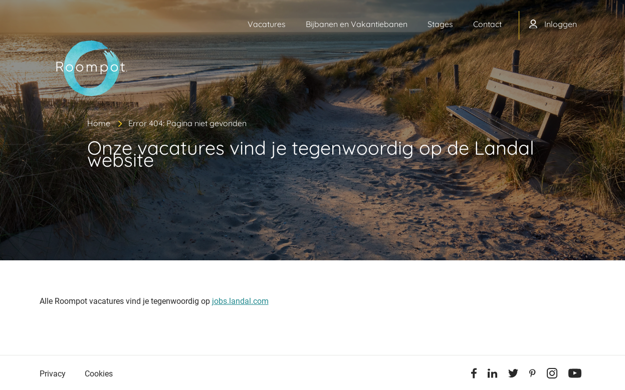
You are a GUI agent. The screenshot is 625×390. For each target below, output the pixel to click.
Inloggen (560, 24)
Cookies (99, 373)
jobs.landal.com (240, 301)
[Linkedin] (492, 374)
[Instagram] (552, 374)
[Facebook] (474, 374)
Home (98, 123)
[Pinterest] (532, 374)
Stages (440, 24)
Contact (487, 24)
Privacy (53, 373)
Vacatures (267, 24)
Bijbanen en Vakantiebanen (356, 24)
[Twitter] (513, 374)
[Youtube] (575, 374)
